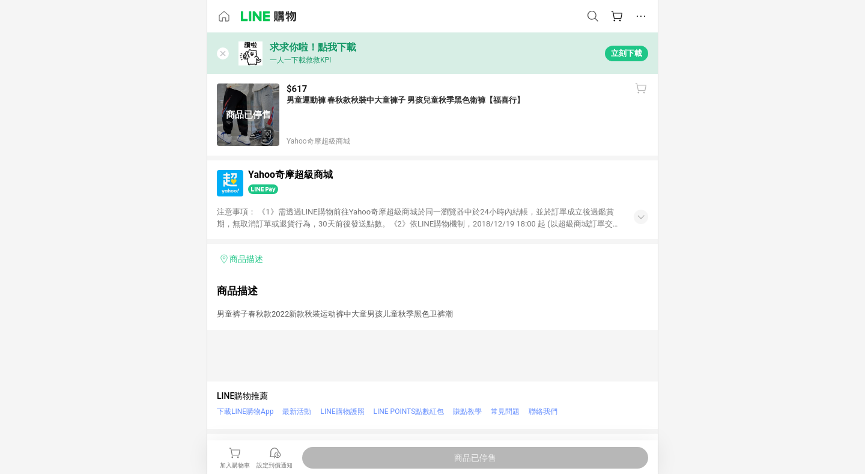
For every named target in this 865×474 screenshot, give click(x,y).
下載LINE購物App (245, 411)
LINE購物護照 (342, 411)
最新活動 (296, 411)
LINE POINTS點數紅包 (409, 411)
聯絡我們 (543, 411)
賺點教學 (467, 411)
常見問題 (505, 411)
